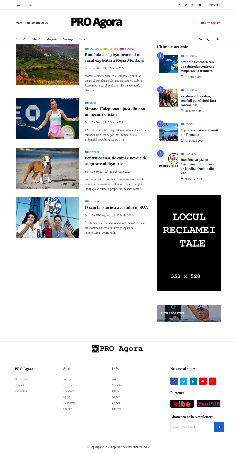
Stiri (21, 39)
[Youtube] (201, 4)
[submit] (219, 427)
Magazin (51, 39)
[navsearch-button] (27, 5)
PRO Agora (102, 215)
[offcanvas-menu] (20, 4)
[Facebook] (181, 4)
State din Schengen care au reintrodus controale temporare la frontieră (198, 66)
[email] (192, 427)
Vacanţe (68, 39)
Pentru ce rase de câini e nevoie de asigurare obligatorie (116, 161)
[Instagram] (194, 4)
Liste (82, 39)
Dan (98, 68)
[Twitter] (188, 4)
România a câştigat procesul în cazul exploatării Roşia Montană (114, 57)
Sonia (99, 171)
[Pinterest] (212, 381)
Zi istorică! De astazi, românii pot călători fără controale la (198, 100)
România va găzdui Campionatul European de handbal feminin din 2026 (197, 166)
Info (36, 39)
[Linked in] (193, 381)
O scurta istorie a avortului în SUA (116, 207)
